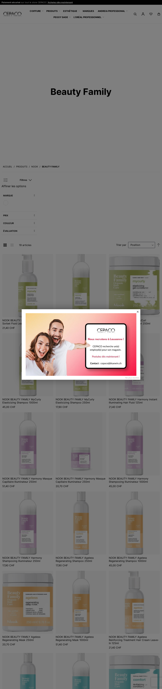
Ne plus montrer (132, 378)
